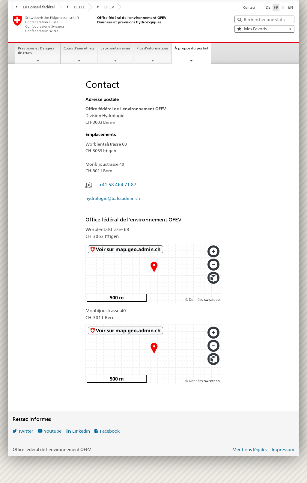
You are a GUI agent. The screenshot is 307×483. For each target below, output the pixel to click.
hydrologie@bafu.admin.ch (112, 198)
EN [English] (290, 7)
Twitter (25, 431)
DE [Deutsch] (268, 7)
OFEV (105, 6)
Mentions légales (249, 449)
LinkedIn (81, 431)
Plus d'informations (152, 48)
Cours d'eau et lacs (79, 48)
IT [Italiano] (283, 7)
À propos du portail (191, 48)
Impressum (283, 449)
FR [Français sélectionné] (276, 7)
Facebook (110, 431)
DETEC (76, 6)
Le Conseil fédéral (35, 6)
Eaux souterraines (115, 48)
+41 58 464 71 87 (117, 184)
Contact (249, 7)
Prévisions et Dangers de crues (36, 50)
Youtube (52, 431)
